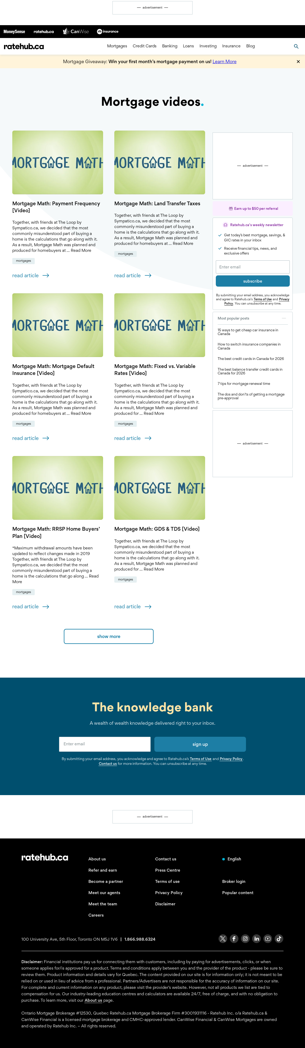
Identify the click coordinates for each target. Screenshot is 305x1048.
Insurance (231, 46)
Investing (208, 46)
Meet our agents (104, 892)
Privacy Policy (231, 759)
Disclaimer (165, 903)
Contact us (108, 763)
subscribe (252, 281)
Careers (96, 915)
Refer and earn (102, 870)
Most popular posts (253, 318)
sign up (200, 744)
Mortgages (117, 46)
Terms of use (167, 881)
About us (97, 858)
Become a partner (105, 881)
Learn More (225, 61)
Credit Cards (145, 46)
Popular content (237, 892)
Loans (188, 46)
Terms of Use (263, 299)
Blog (250, 46)
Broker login (233, 881)
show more (108, 636)
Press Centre (167, 870)
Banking (169, 46)
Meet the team (102, 903)
